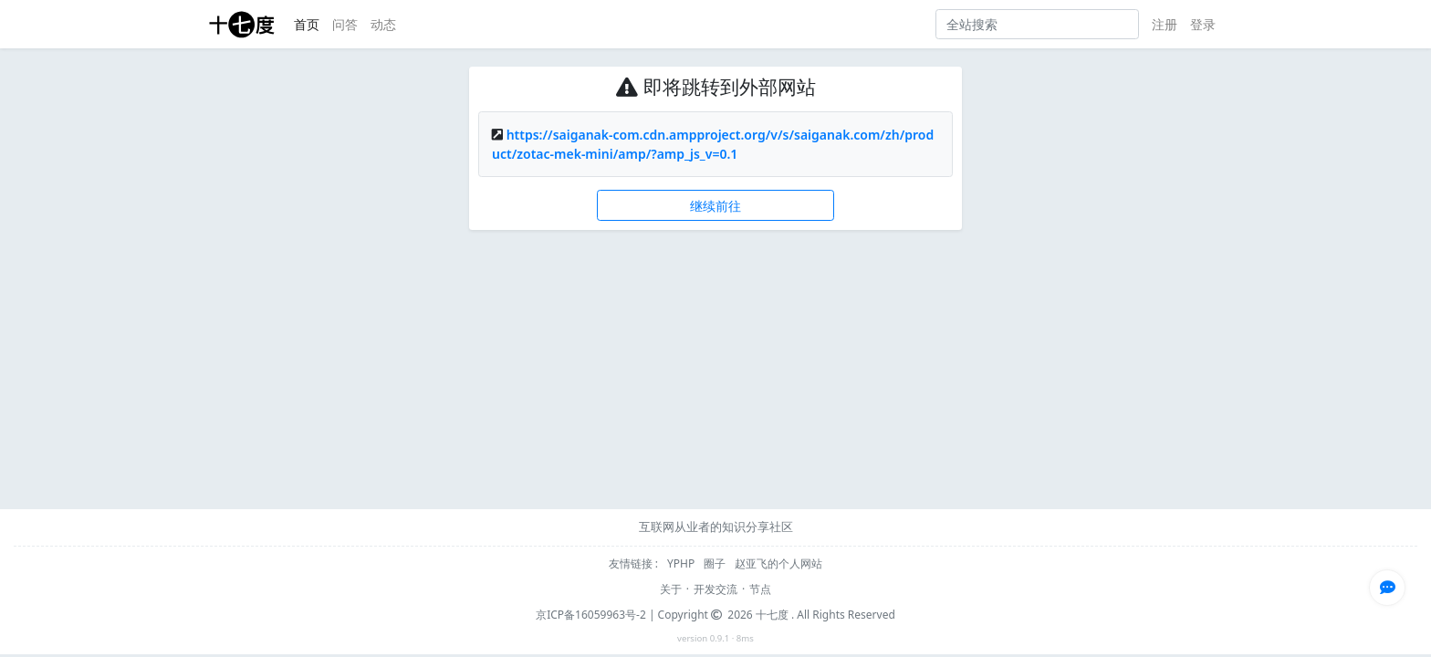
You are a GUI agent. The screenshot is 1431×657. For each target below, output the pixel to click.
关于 (671, 589)
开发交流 (715, 589)
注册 (1164, 24)
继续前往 (715, 205)
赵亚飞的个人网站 (778, 563)
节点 (760, 589)
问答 (345, 24)
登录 (1203, 24)
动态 (383, 24)
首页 (306, 24)
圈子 (716, 563)
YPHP (682, 563)
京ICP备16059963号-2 (591, 614)
